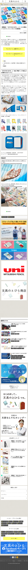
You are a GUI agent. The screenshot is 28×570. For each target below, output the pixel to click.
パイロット (20, 523)
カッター (12, 355)
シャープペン (13, 494)
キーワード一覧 (13, 538)
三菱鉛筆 (17, 358)
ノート (23, 348)
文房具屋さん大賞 (10, 531)
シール (3, 531)
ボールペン (13, 490)
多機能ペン (20, 358)
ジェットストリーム (20, 355)
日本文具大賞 (4, 533)
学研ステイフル (5, 525)
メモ (11, 358)
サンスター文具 (5, 521)
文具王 (3, 535)
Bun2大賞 (17, 533)
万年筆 (14, 358)
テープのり (15, 348)
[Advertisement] (14, 309)
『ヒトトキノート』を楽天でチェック (13, 48)
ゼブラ (9, 523)
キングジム (3, 39)
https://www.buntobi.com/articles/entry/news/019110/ (11, 163)
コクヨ (12, 348)
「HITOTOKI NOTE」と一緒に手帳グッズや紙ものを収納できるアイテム (14, 64)
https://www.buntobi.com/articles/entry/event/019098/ (11, 186)
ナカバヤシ (4, 523)
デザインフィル (19, 348)
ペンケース (23, 533)
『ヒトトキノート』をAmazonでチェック (14, 53)
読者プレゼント (11, 533)
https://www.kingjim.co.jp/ (13, 154)
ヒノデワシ (16, 521)
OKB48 (16, 531)
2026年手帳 (21, 531)
